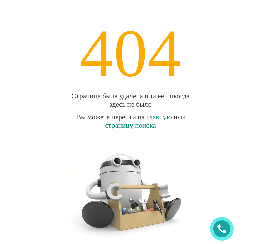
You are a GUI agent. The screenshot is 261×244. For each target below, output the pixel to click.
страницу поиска (130, 125)
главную (159, 117)
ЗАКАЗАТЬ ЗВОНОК (224, 229)
